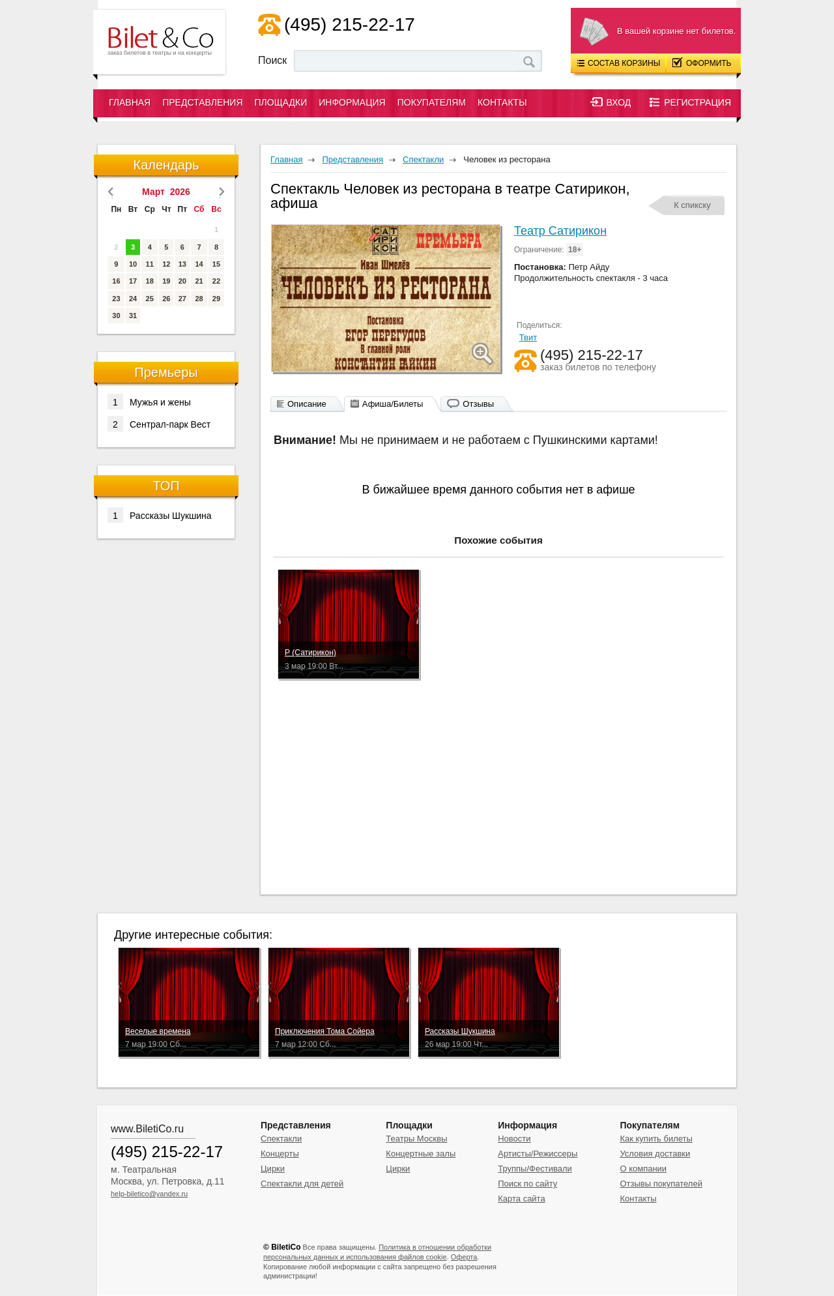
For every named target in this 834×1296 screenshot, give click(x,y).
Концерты (280, 1153)
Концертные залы (420, 1153)
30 (116, 315)
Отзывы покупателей (661, 1183)
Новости (514, 1138)
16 (116, 281)
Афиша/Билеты (393, 404)
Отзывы (478, 404)
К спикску (692, 205)
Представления (202, 102)
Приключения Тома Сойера (325, 1031)
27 (182, 298)
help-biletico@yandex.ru (149, 1194)
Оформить (702, 62)
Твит (528, 337)
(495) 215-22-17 (349, 24)
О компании (643, 1168)
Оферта (464, 1257)
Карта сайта (521, 1198)
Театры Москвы (416, 1138)
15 (216, 264)
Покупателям (431, 102)
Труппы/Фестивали (535, 1168)
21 (199, 281)
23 (116, 298)
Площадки (281, 102)
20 (182, 281)
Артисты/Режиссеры (537, 1153)
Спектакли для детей (302, 1183)
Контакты (502, 102)
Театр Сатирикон (560, 230)
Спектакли (281, 1138)
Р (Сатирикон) (310, 652)
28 (199, 298)
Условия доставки (655, 1153)
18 (150, 281)
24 (133, 298)
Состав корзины (618, 63)
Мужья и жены (149, 401)
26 (166, 298)
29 (216, 298)
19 (166, 281)
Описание (306, 404)
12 (166, 264)
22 (216, 281)
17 (133, 281)
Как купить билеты (656, 1138)
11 (150, 264)
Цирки (273, 1168)
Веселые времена (158, 1031)
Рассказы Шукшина (160, 515)
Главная (130, 102)
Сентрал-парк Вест (159, 424)
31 (133, 315)
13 (182, 264)
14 (199, 264)
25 (150, 298)
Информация (352, 102)
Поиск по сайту (527, 1183)
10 (133, 264)
